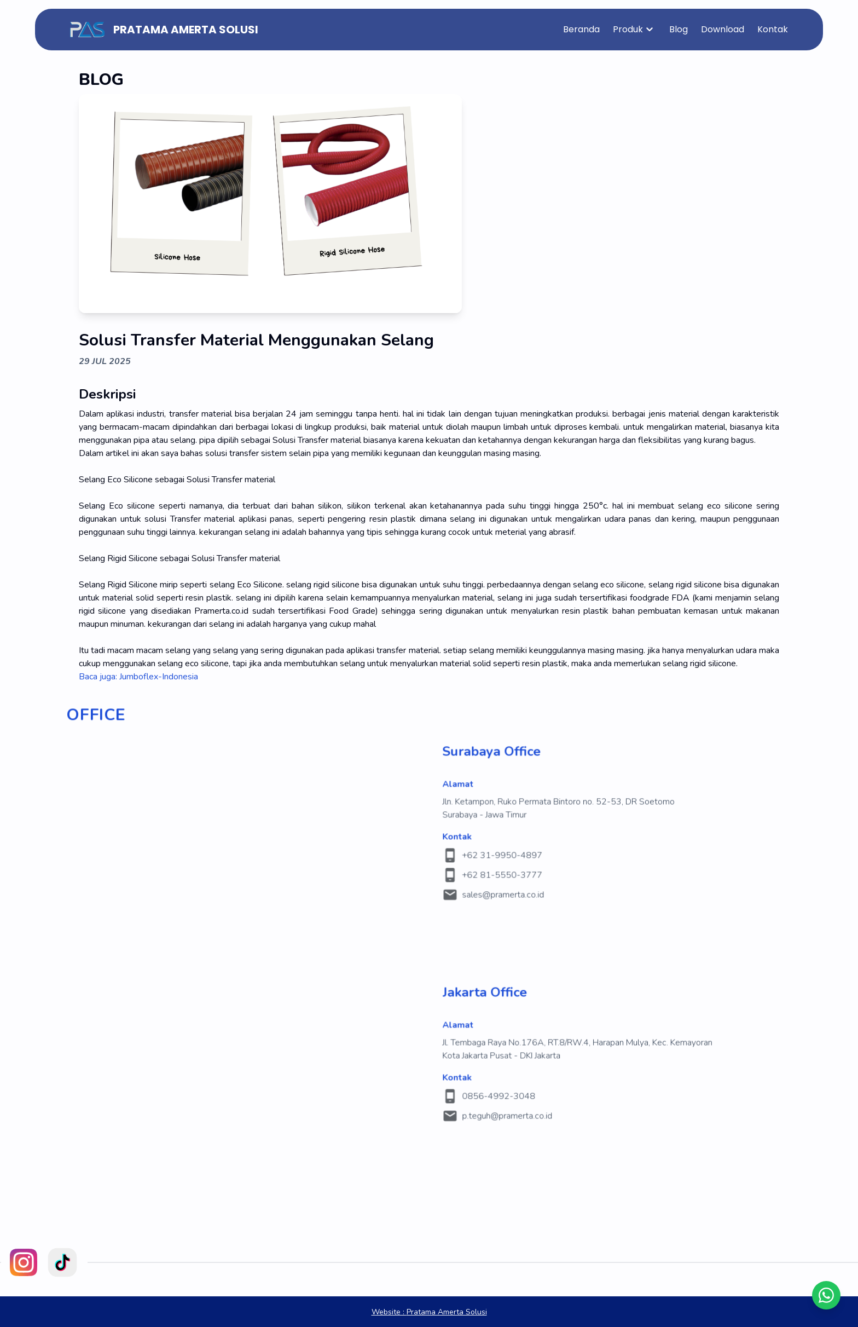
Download (722, 29)
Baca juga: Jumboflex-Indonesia (138, 677)
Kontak (772, 29)
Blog (678, 29)
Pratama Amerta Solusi (429, 1312)
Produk (634, 29)
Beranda (581, 29)
